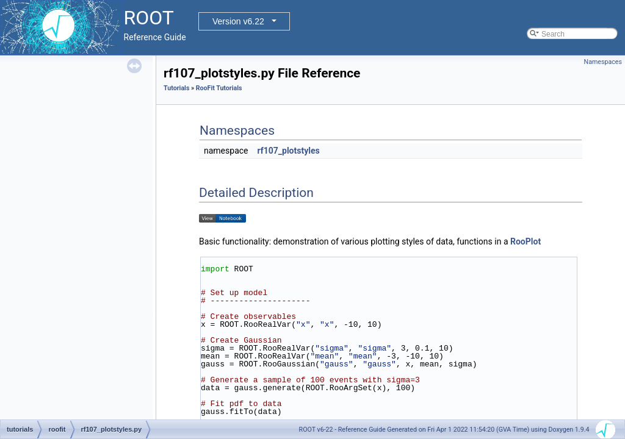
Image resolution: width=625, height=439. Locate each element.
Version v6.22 (238, 21)
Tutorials (176, 88)
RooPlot (525, 241)
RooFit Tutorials (219, 88)
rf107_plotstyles (288, 150)
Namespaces (603, 62)
